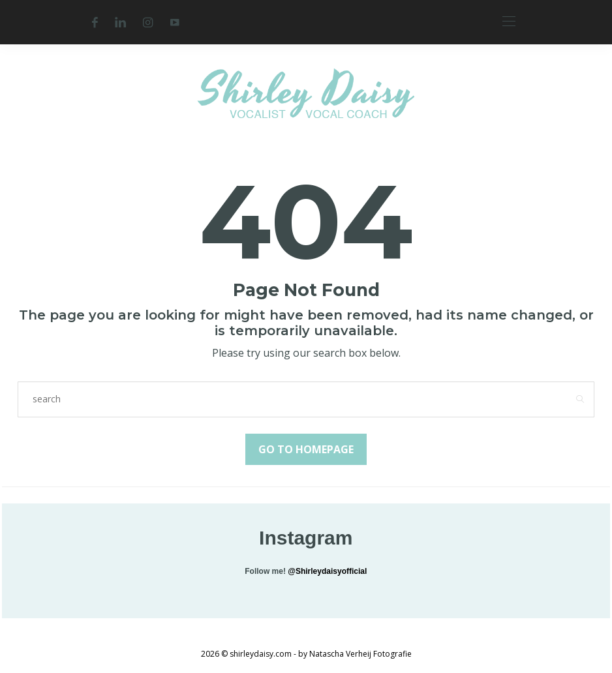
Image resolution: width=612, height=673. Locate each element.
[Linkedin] (120, 22)
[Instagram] (148, 22)
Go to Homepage (306, 449)
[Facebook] (95, 22)
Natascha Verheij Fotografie (360, 653)
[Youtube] (175, 22)
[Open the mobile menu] (509, 22)
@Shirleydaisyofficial (327, 571)
